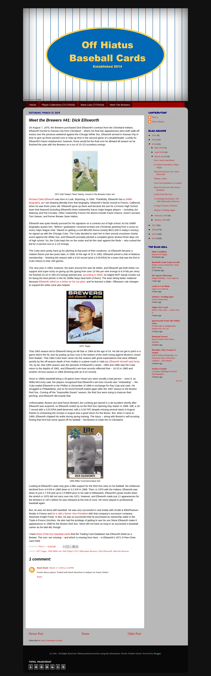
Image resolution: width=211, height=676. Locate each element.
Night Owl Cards (160, 307)
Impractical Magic (159, 254)
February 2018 (161, 215)
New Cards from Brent (164, 160)
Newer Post (36, 633)
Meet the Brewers (121, 551)
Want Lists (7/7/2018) (92, 104)
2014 (154, 238)
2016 (154, 229)
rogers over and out (160, 289)
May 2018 (159, 147)
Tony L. (155, 117)
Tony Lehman (158, 121)
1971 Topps (41, 551)
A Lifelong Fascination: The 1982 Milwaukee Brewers (166, 200)
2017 (154, 225)
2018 (154, 144)
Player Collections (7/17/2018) (58, 104)
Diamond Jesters (160, 336)
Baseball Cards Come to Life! (166, 262)
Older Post (134, 633)
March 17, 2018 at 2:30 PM (61, 568)
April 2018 (159, 152)
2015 (154, 234)
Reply (39, 576)
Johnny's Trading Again (164, 210)
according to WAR (93, 275)
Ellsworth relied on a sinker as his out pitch (62, 281)
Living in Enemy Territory (165, 205)
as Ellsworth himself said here (122, 361)
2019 (154, 139)
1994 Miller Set (55, 551)
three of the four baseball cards (53, 534)
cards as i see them (160, 286)
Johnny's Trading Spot (162, 296)
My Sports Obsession (162, 275)
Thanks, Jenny (160, 178)
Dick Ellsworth (105, 551)
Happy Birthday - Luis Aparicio (165, 278)
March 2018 (160, 156)
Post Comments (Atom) (51, 640)
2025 (154, 135)
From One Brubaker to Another (168, 183)
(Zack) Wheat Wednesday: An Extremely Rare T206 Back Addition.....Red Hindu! (164, 358)
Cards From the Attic (163, 194)
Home (33, 104)
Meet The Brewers (120, 104)
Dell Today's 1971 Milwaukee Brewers (80, 551)
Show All (179, 381)
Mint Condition (159, 251)
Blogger (157, 653)
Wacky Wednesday (160, 299)
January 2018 (160, 220)
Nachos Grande (159, 368)
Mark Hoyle (42, 568)
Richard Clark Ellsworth (41, 199)
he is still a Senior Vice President (70, 513)
